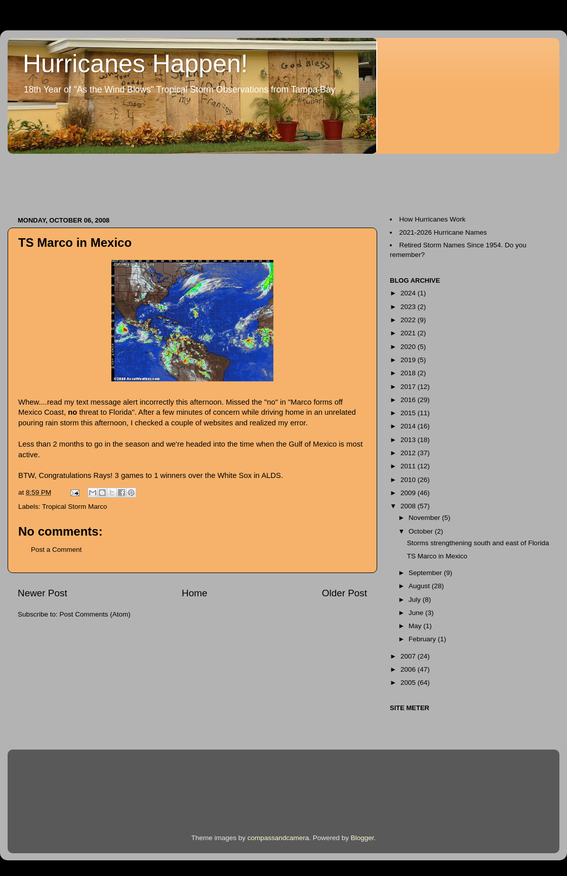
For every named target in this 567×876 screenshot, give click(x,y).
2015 (409, 413)
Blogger (362, 838)
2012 (409, 453)
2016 (409, 400)
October (422, 531)
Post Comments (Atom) (95, 614)
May (416, 626)
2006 (409, 669)
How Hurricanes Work (432, 219)
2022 (409, 320)
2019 (409, 360)
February (423, 639)
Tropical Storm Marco (74, 506)
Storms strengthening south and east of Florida (478, 543)
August (420, 586)
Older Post (344, 593)
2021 (409, 333)
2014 (409, 426)
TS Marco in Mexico (437, 556)
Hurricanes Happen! (135, 64)
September (426, 573)
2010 (409, 480)
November (425, 517)
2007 (409, 656)
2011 (409, 466)
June (417, 613)
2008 (409, 506)
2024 (409, 293)
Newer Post (42, 593)
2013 (409, 440)
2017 (409, 386)
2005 (409, 682)
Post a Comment (56, 549)
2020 (409, 347)
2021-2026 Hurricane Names (443, 232)
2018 (409, 373)
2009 (409, 493)
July (416, 599)
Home (194, 593)
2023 (409, 307)
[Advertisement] (192, 180)
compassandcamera (278, 838)
